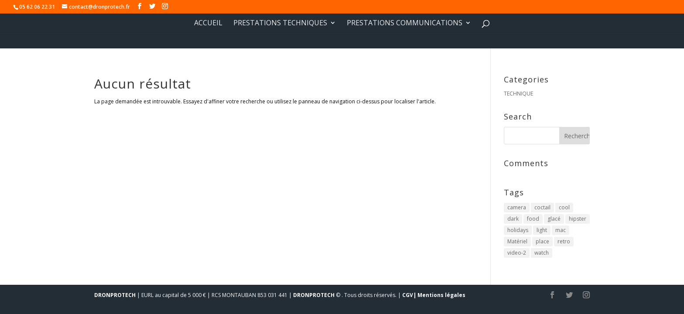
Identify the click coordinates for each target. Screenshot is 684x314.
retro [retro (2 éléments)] (563, 241)
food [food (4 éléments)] (533, 218)
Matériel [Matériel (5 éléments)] (517, 241)
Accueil (208, 23)
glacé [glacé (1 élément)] (554, 218)
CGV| (409, 295)
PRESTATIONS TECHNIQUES (280, 23)
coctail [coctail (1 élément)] (542, 207)
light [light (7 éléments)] (542, 230)
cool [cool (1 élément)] (564, 207)
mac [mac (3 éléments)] (560, 230)
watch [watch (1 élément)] (541, 252)
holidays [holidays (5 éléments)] (517, 230)
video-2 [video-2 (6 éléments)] (516, 252)
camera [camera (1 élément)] (516, 207)
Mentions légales (441, 295)
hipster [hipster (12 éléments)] (577, 218)
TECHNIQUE (518, 93)
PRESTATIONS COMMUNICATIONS (404, 23)
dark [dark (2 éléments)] (513, 218)
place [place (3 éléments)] (542, 241)
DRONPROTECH (115, 295)
